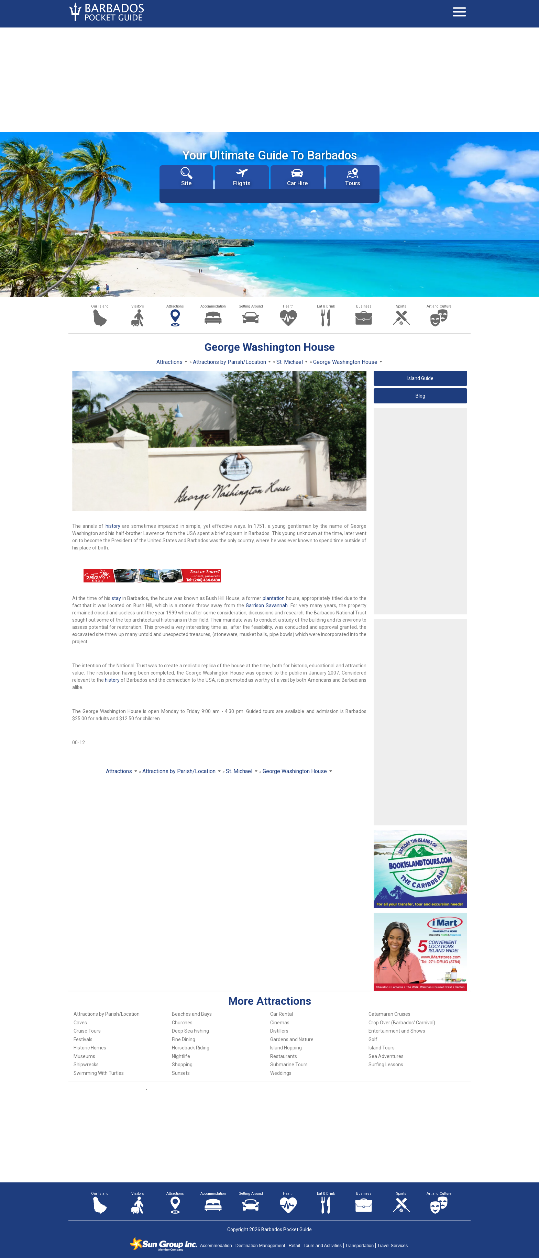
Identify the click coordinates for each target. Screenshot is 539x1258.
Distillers (279, 1031)
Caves (80, 1022)
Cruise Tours (87, 1031)
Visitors (137, 306)
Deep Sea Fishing (190, 1031)
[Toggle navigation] (459, 12)
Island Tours (381, 1047)
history (113, 526)
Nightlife (181, 1056)
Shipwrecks (86, 1064)
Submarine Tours (289, 1064)
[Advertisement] (269, 79)
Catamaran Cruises (389, 1014)
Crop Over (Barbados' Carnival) (401, 1022)
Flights (242, 177)
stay (116, 598)
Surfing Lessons (385, 1064)
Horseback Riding (190, 1047)
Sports (401, 306)
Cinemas (279, 1022)
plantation (274, 598)
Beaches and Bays (192, 1014)
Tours (352, 177)
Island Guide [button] (420, 378)
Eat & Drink (326, 306)
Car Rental (281, 1014)
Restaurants (283, 1056)
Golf (372, 1039)
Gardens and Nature (292, 1039)
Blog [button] (420, 396)
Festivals (83, 1039)
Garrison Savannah (267, 605)
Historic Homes (90, 1047)
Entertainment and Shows (396, 1031)
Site (186, 177)
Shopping (182, 1064)
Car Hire (297, 177)
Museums (84, 1056)
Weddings (281, 1073)
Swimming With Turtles (99, 1073)
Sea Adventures (386, 1056)
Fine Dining (183, 1039)
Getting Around (251, 306)
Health (288, 306)
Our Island (100, 306)
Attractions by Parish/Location (107, 1014)
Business (364, 306)
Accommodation (213, 306)
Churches (182, 1022)
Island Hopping (286, 1047)
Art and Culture (439, 306)
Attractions (175, 306)
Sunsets (181, 1073)
